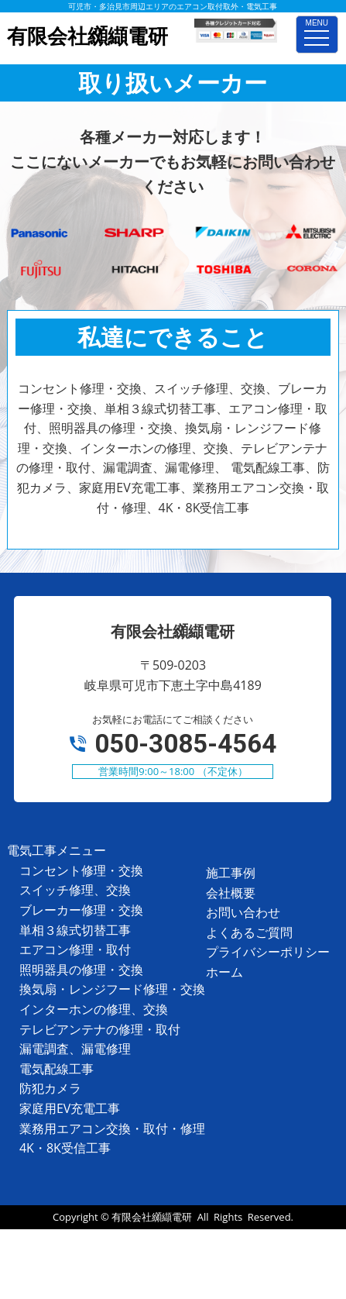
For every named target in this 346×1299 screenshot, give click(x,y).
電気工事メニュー (56, 850)
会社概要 (230, 892)
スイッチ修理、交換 (75, 889)
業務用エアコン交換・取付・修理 (112, 1128)
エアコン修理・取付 (75, 949)
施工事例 (230, 872)
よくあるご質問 (249, 932)
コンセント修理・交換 (81, 870)
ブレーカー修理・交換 (81, 909)
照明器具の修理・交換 (81, 969)
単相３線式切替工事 (75, 930)
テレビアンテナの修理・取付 (99, 1029)
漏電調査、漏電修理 (75, 1048)
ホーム (224, 971)
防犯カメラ (50, 1088)
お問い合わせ (243, 912)
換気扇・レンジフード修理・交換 (112, 989)
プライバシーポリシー (268, 951)
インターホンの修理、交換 (93, 1009)
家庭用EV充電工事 (69, 1108)
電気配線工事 (56, 1068)
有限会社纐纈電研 (151, 1217)
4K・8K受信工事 (65, 1147)
